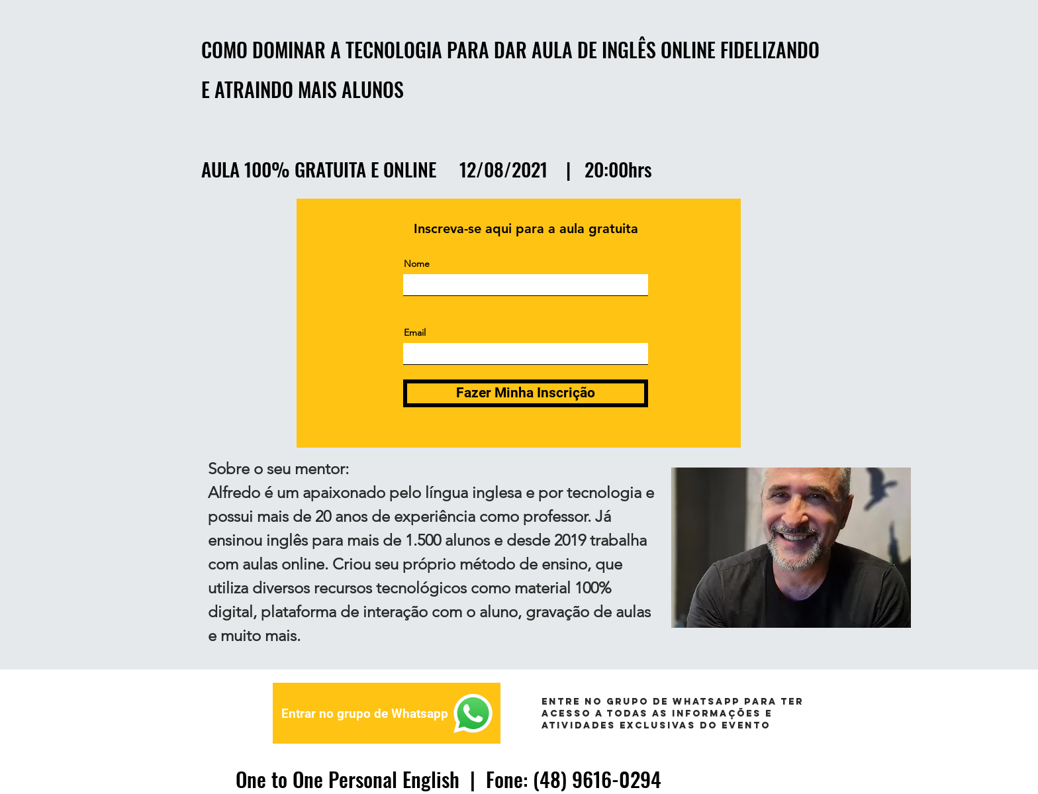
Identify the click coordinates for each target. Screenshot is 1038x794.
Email (415, 332)
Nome (417, 263)
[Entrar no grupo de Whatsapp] (386, 713)
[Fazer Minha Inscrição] (525, 393)
